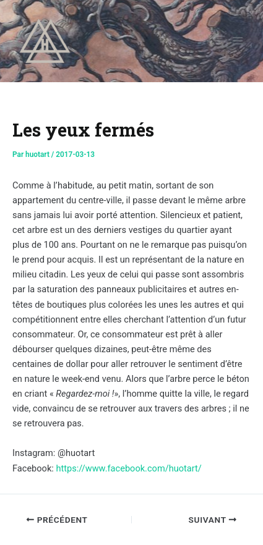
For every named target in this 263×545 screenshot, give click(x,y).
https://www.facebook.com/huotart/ (128, 468)
